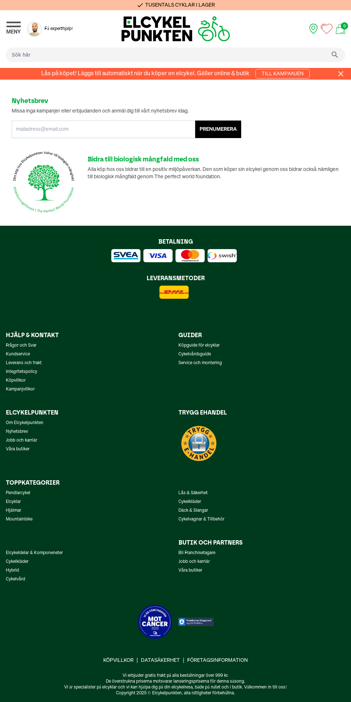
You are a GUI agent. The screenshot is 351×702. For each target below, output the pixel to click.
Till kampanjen (283, 73)
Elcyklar (13, 502)
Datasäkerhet (160, 660)
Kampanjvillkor (20, 389)
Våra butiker (18, 449)
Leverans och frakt (24, 363)
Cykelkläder (189, 502)
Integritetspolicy (21, 372)
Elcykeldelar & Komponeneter (34, 553)
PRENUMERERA (218, 129)
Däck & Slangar (193, 510)
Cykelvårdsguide (194, 354)
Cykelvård (15, 579)
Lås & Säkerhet (193, 493)
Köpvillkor (16, 380)
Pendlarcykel (18, 493)
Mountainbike (19, 519)
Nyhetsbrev (17, 432)
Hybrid (12, 570)
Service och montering (200, 363)
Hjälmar (13, 510)
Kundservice (18, 354)
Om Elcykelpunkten (24, 423)
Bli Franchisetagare (196, 553)
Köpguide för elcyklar (199, 345)
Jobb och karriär (21, 440)
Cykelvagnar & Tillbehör (201, 519)
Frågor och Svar (21, 345)
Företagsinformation (217, 660)
